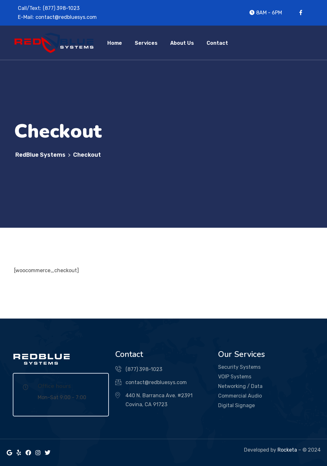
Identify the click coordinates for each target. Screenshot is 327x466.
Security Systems (239, 367)
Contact (217, 43)
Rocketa (287, 450)
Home (114, 43)
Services (146, 43)
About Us (182, 43)
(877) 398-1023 (61, 8)
